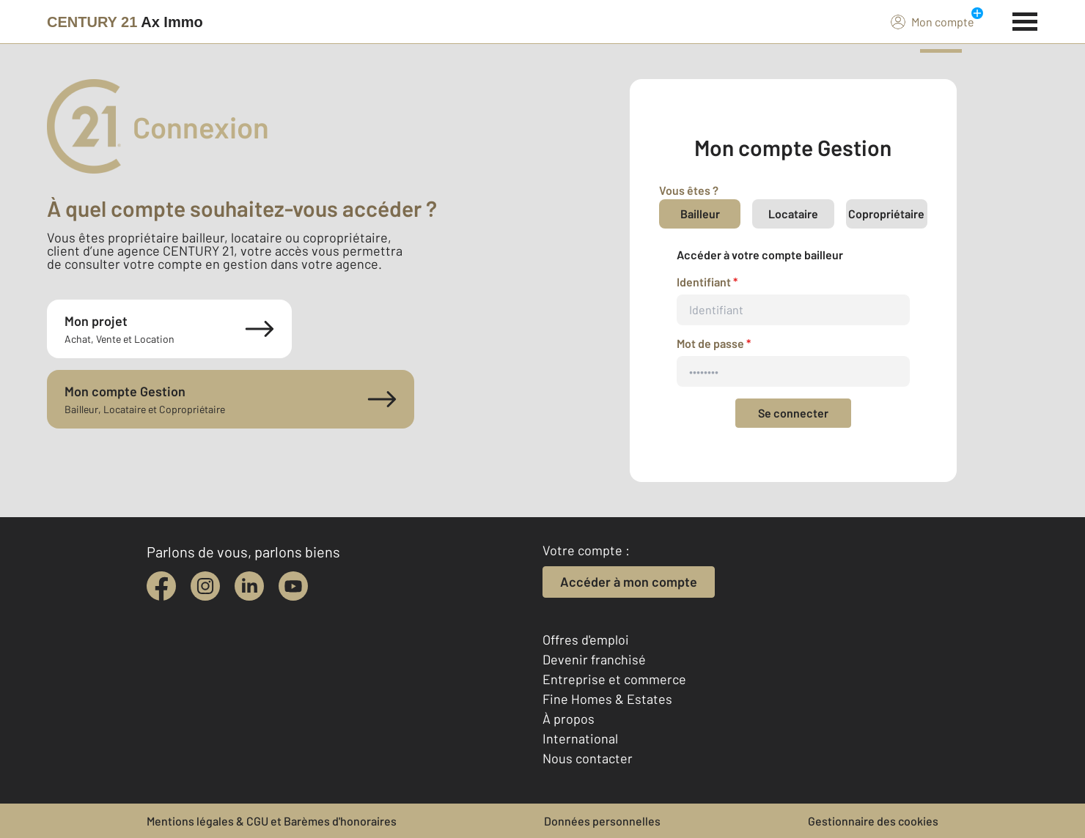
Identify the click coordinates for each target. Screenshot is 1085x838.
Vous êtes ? (688, 190)
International (580, 738)
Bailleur (700, 213)
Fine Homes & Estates (607, 699)
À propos (568, 719)
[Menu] (1025, 20)
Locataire (793, 213)
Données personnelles (602, 821)
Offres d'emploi (585, 639)
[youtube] (293, 586)
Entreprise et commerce (614, 679)
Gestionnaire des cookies (873, 821)
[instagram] (205, 586)
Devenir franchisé (594, 659)
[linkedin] (249, 586)
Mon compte (932, 21)
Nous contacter (587, 758)
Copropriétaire (886, 213)
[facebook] (161, 586)
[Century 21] (125, 22)
